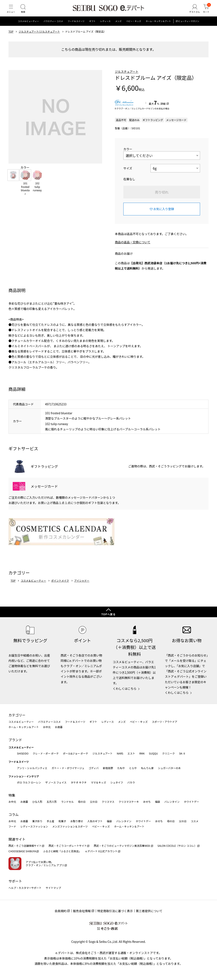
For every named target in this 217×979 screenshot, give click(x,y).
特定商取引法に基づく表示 (115, 911)
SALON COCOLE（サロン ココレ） (177, 845)
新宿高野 (108, 768)
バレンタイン (171, 801)
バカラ (131, 782)
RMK (142, 753)
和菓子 (62, 821)
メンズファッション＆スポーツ (70, 826)
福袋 (157, 801)
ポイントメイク (60, 585)
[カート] (205, 11)
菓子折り (37, 821)
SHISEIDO (22, 753)
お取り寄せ (76, 821)
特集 (11, 795)
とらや (133, 768)
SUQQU (153, 753)
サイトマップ (53, 887)
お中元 (47, 727)
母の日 (82, 801)
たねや (121, 768)
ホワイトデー (191, 801)
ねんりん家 (147, 768)
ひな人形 (37, 801)
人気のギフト (95, 821)
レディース (105, 26)
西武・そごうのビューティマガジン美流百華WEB (122, 845)
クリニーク (168, 753)
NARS (120, 753)
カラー (127, 154)
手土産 (50, 821)
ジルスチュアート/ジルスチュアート (39, 36)
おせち (147, 801)
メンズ (118, 26)
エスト (131, 753)
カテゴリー (16, 714)
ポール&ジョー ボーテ (75, 753)
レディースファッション (34, 826)
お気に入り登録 (163, 214)
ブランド (15, 739)
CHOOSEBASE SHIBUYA (22, 851)
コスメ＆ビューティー (28, 26)
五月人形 (52, 801)
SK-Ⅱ (182, 753)
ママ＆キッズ (98, 782)
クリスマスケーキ (129, 801)
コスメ (194, 821)
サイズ (127, 173)
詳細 (163, 108)
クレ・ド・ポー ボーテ (46, 753)
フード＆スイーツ (76, 26)
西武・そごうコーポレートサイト (68, 845)
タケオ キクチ (79, 782)
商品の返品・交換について (132, 247)
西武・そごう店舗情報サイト (25, 845)
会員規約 (60, 911)
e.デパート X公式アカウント (101, 851)
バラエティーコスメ (49, 721)
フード (12, 826)
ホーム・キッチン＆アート (158, 26)
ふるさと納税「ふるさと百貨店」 (62, 851)
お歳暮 (59, 727)
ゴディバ (94, 768)
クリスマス (108, 801)
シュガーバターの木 (169, 768)
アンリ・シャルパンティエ (32, 768)
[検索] (25, 11)
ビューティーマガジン (188, 26)
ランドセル (67, 801)
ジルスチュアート (126, 76)
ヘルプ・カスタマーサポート (25, 887)
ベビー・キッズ (133, 26)
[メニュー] (11, 11)
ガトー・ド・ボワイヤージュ (67, 768)
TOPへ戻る (108, 614)
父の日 (93, 801)
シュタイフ (116, 782)
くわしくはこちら (124, 688)
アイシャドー (81, 585)
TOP (10, 36)
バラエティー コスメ (53, 26)
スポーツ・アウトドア (164, 721)
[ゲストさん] (192, 11)
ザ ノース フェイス (55, 782)
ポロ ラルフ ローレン (29, 782)
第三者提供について (149, 911)
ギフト (92, 26)
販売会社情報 (82, 911)
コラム (13, 814)
